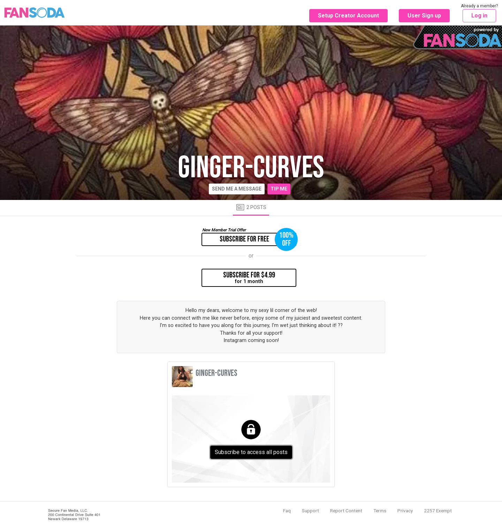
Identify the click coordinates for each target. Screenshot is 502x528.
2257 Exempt (438, 510)
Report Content (346, 510)
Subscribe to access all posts (251, 452)
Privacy (405, 510)
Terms (379, 510)
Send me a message (236, 189)
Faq (287, 510)
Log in (479, 15)
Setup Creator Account (348, 15)
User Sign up (424, 15)
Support (310, 510)
